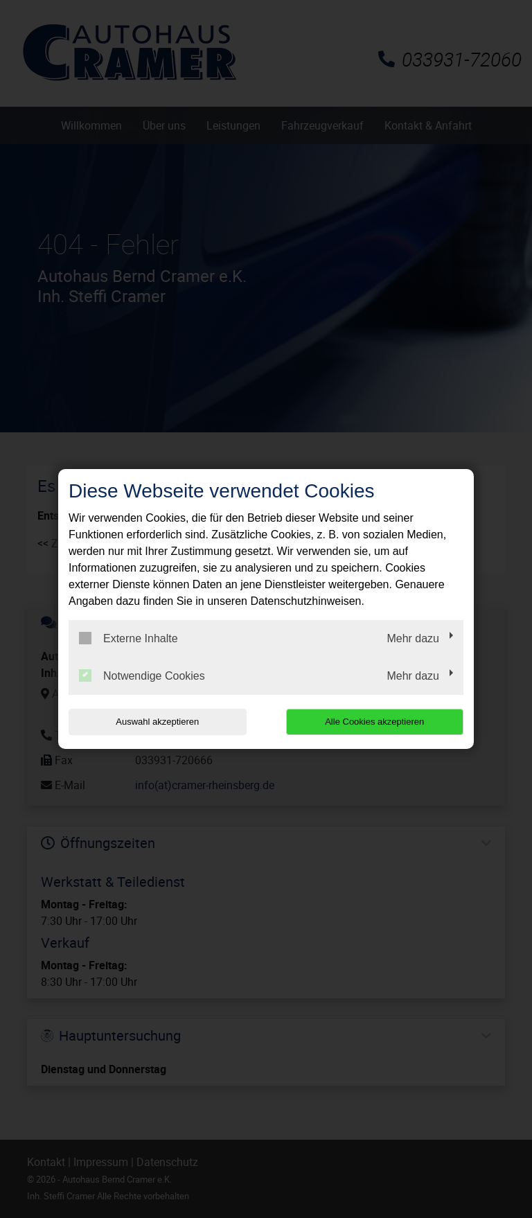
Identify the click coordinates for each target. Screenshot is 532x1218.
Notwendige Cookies (142, 675)
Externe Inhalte (128, 638)
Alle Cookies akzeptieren (374, 721)
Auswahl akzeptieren (157, 721)
